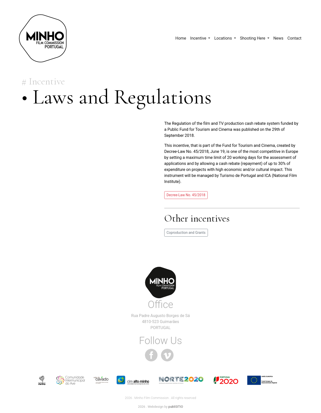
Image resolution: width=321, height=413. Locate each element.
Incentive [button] (198, 38)
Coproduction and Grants (186, 233)
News (278, 38)
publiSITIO (175, 406)
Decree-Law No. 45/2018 (186, 195)
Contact (294, 38)
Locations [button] (223, 38)
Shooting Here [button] (253, 38)
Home (180, 38)
